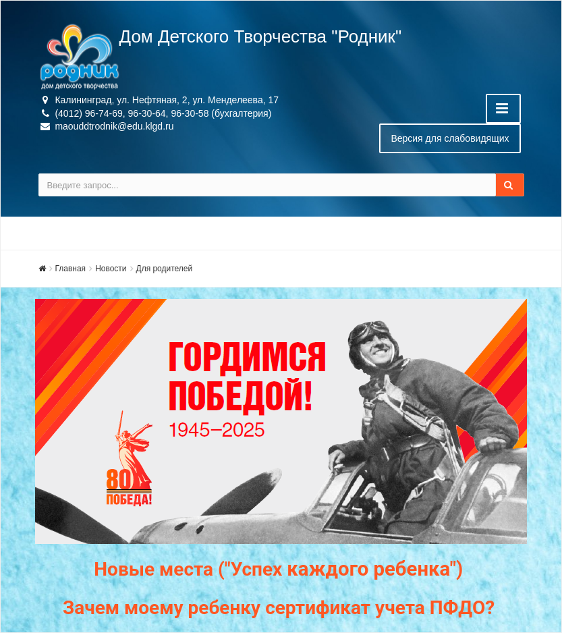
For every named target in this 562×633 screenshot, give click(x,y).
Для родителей (164, 268)
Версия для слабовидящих (450, 138)
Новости (110, 268)
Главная (70, 268)
